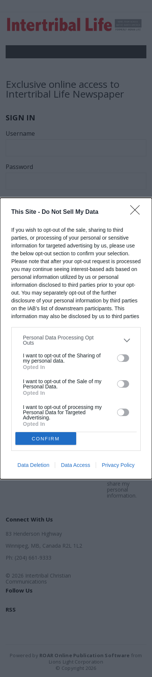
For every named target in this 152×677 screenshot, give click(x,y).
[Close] (137, 212)
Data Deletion (34, 465)
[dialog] (76, 338)
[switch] (123, 358)
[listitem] (76, 340)
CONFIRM (46, 438)
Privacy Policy (118, 465)
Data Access (75, 465)
